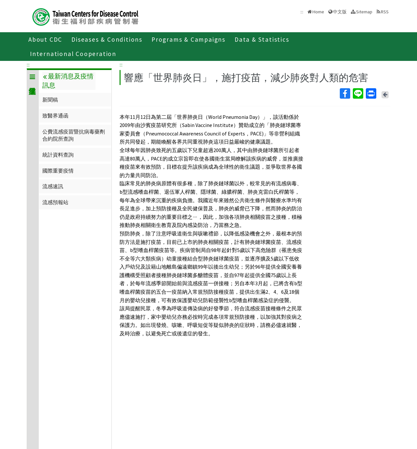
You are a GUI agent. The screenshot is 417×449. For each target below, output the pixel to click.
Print (370, 93)
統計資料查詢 (58, 154)
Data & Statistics (262, 39)
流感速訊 (52, 186)
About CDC (45, 39)
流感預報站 (55, 202)
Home (318, 12)
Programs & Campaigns (188, 39)
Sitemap (364, 12)
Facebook (344, 93)
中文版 (340, 11)
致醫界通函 (55, 115)
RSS (385, 12)
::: (28, 64)
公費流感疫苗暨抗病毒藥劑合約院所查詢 (73, 135)
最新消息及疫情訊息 (67, 81)
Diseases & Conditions (106, 39)
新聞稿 (50, 99)
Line (357, 93)
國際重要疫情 (58, 170)
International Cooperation (73, 54)
